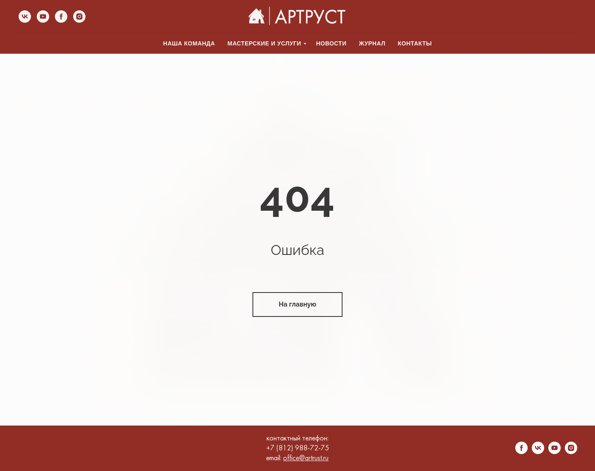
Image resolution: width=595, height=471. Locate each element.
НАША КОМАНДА (189, 43)
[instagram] (79, 16)
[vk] (25, 16)
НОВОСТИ (331, 43)
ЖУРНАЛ (372, 43)
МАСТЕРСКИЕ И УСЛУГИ (264, 43)
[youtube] (43, 16)
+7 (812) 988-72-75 (297, 448)
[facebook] (61, 16)
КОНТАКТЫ (415, 43)
